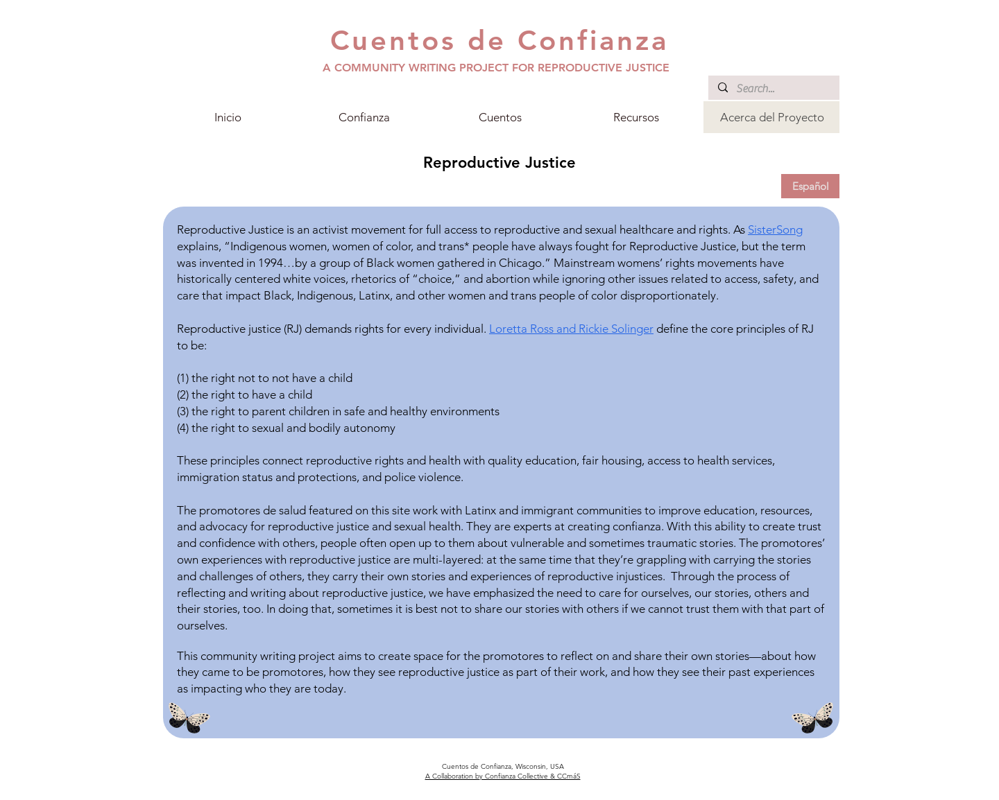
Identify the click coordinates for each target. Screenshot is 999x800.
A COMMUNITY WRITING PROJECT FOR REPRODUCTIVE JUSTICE (496, 67)
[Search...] (773, 89)
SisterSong (775, 229)
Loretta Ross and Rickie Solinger (571, 329)
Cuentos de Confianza (499, 40)
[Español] (810, 186)
